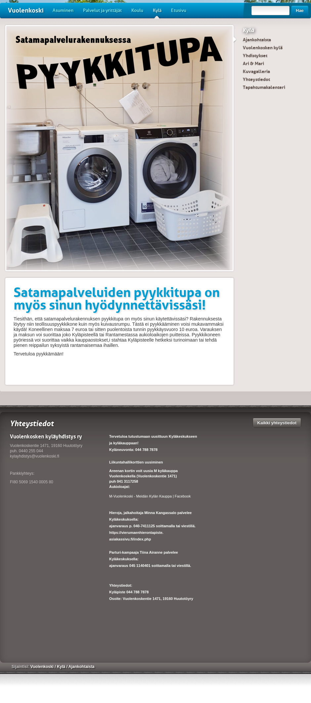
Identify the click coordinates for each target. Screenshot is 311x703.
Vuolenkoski (26, 10)
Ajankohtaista (257, 40)
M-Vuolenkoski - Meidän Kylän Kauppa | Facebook (150, 496)
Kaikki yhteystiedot (277, 422)
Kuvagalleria (256, 71)
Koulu (137, 10)
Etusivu (178, 10)
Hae (300, 10)
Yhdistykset (255, 55)
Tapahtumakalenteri (264, 87)
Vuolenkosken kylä (263, 48)
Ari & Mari (253, 63)
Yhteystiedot (256, 79)
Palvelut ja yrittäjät (102, 10)
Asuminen (63, 10)
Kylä (157, 13)
